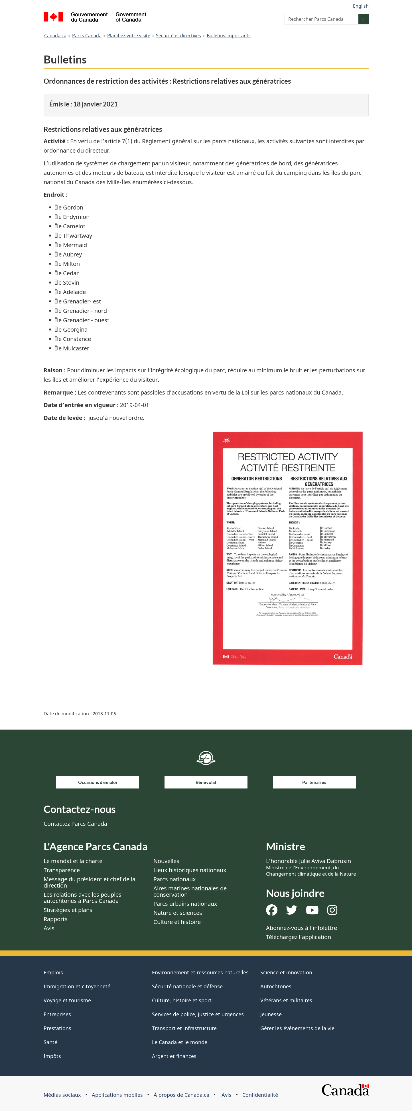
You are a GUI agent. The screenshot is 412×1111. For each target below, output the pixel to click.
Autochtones (275, 986)
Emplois (53, 972)
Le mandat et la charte (73, 861)
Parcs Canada (87, 35)
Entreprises (57, 1014)
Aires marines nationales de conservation (190, 891)
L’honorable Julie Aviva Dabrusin (311, 867)
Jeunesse (271, 1014)
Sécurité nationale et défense (187, 986)
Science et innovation (286, 972)
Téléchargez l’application (298, 937)
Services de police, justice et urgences (198, 1014)
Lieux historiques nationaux (189, 870)
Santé (50, 1042)
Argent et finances (174, 1056)
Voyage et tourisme (67, 1000)
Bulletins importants (229, 35)
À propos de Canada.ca (181, 1094)
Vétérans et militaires (286, 1000)
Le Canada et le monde (179, 1042)
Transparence (62, 870)
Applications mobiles (117, 1094)
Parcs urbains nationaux (185, 903)
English (361, 6)
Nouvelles (166, 861)
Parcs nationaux (174, 879)
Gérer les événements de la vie (297, 1028)
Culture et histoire (177, 922)
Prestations (57, 1028)
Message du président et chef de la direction (89, 882)
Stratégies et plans (68, 910)
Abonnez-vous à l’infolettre (301, 928)
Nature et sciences (177, 913)
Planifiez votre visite (128, 35)
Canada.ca (55, 35)
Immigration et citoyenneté (77, 986)
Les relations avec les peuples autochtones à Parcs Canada (82, 898)
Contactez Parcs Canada (75, 823)
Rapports (56, 919)
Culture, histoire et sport (182, 1000)
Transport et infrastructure (184, 1028)
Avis (49, 928)
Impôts (52, 1056)
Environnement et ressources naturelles (200, 972)
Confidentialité (260, 1094)
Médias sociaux (62, 1094)
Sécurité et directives (178, 35)
